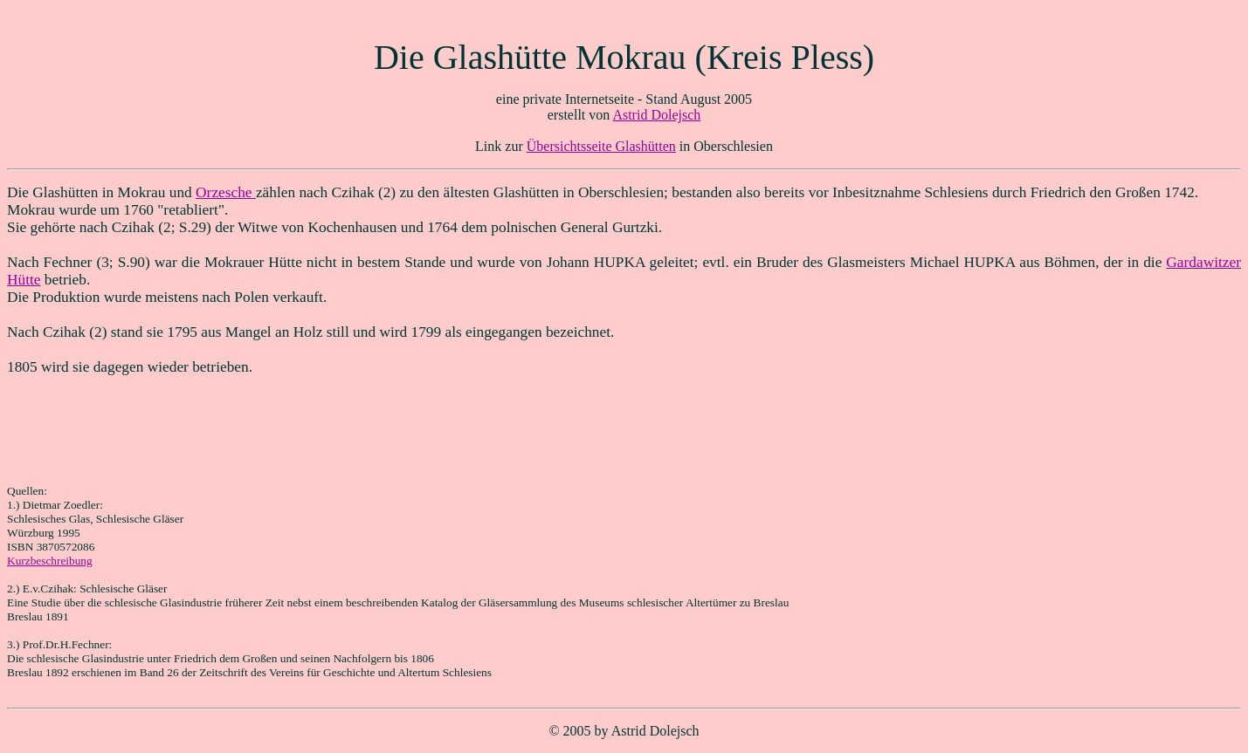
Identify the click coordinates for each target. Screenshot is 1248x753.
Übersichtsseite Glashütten (601, 146)
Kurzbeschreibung (50, 560)
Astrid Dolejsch (656, 114)
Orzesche (226, 192)
